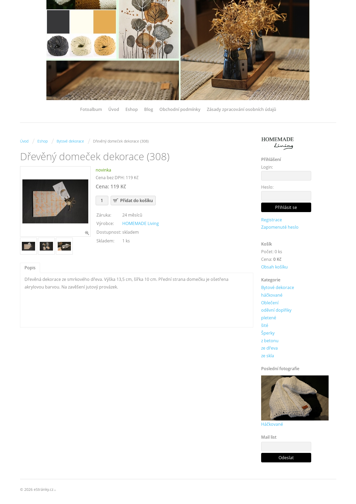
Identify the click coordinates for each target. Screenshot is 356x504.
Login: (267, 167)
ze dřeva (269, 348)
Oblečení (270, 303)
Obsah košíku (274, 267)
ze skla (267, 356)
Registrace (271, 220)
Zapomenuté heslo (280, 227)
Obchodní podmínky (180, 109)
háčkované (271, 295)
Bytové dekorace (70, 141)
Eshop (131, 109)
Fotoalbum (91, 109)
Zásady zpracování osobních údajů (241, 109)
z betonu (270, 341)
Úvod (113, 109)
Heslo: (267, 187)
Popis (30, 268)
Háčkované (272, 424)
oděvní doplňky (276, 310)
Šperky (268, 333)
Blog (148, 109)
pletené (268, 318)
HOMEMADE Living (140, 223)
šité (264, 325)
